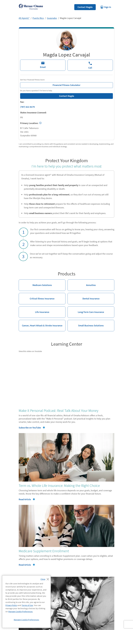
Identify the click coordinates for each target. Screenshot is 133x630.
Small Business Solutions (86, 323)
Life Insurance (34, 310)
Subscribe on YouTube (30, 427)
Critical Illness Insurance (36, 296)
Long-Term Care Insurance (86, 310)
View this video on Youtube (30, 351)
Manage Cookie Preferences (20, 611)
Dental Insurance (83, 296)
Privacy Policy (11, 605)
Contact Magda (85, 7)
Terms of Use (27, 605)
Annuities (82, 283)
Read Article (25, 499)
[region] (26, 601)
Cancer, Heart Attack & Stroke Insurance (40, 323)
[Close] (45, 578)
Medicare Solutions (35, 283)
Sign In (105, 6)
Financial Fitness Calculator (50, 84)
